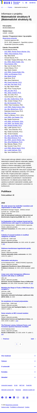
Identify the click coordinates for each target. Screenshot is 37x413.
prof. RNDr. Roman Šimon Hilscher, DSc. (17, 51)
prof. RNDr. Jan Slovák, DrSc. (13, 123)
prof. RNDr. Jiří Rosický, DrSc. (14, 121)
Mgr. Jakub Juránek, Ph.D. (12, 92)
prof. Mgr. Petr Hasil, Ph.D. (12, 84)
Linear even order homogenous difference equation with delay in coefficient (15, 275)
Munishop (18, 390)
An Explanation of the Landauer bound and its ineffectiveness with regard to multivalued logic (17, 222)
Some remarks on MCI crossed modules (14, 313)
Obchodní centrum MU (7, 390)
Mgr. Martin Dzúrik (10, 76)
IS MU (16, 385)
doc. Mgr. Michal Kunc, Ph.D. (13, 109)
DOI (2, 230)
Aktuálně (4, 377)
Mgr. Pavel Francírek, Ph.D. (13, 82)
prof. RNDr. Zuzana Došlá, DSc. (14, 72)
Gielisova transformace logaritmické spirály (16, 248)
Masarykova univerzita (10, 38)
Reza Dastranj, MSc (10, 64)
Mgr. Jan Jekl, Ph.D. (10, 90)
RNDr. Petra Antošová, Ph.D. (13, 53)
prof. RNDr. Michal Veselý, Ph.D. (14, 148)
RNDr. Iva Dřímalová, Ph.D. (13, 74)
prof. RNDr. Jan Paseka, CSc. (13, 117)
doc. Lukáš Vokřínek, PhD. (12, 150)
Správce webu (5, 407)
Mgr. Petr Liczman (10, 113)
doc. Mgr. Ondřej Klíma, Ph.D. (13, 99)
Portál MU (29, 385)
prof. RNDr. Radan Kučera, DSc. (14, 107)
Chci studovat (6, 356)
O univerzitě (5, 366)
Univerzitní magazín (6, 385)
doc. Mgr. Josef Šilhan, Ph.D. (13, 136)
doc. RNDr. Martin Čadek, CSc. (14, 62)
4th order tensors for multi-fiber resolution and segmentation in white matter (17, 206)
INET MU (21, 385)
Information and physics (9, 260)
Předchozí (5, 339)
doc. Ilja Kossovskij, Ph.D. (12, 103)
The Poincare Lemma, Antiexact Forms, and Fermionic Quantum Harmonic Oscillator (16, 326)
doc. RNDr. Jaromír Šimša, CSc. (14, 140)
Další (33, 339)
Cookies (27, 407)
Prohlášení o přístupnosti (17, 407)
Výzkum (4, 361)
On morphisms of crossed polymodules (14, 301)
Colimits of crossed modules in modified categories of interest (15, 235)
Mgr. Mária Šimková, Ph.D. (12, 138)
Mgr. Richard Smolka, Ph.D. (13, 125)
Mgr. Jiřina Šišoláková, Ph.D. (13, 142)
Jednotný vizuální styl (29, 390)
